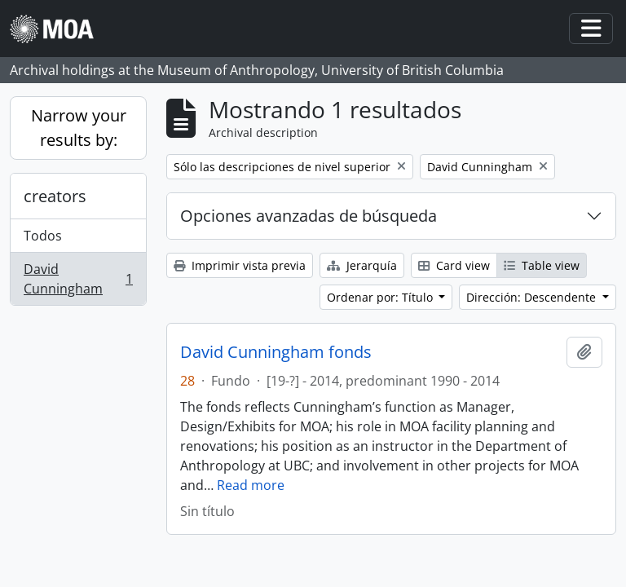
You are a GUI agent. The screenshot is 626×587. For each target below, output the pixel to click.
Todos (43, 236)
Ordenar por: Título (381, 297)
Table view (542, 265)
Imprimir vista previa (240, 265)
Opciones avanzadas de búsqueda (308, 216)
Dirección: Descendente (532, 297)
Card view (454, 265)
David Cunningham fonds (276, 352)
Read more (250, 485)
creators (55, 196)
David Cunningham (78, 279)
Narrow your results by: (78, 127)
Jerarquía (362, 265)
